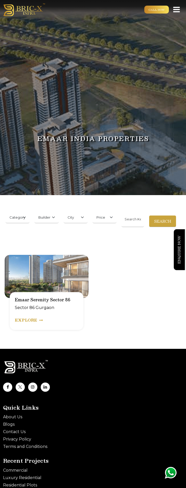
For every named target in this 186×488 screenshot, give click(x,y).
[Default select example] (17, 217)
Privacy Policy (17, 439)
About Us (12, 416)
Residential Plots (20, 485)
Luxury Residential (22, 477)
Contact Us (14, 431)
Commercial (15, 470)
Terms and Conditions (25, 446)
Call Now (156, 9)
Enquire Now (179, 249)
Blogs (9, 424)
